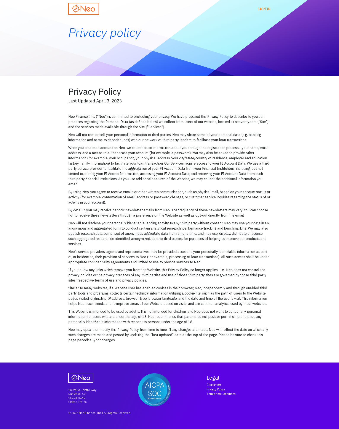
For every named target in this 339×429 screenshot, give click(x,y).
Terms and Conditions (221, 394)
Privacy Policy (216, 389)
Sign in (264, 9)
